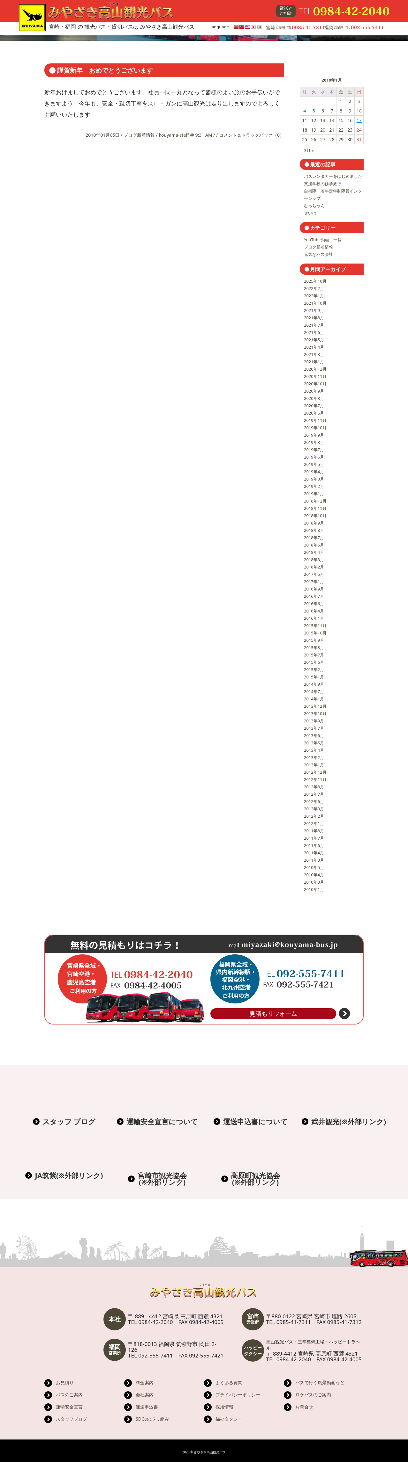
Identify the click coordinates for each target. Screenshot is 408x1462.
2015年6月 (314, 662)
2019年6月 (314, 457)
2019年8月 (314, 442)
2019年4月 (314, 471)
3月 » (309, 150)
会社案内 (145, 1395)
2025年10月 (315, 281)
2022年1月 (314, 296)
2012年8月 (314, 787)
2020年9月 (314, 391)
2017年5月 (314, 574)
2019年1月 (314, 493)
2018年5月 (314, 545)
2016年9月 (314, 589)
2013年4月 (314, 750)
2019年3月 (314, 479)
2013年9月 (314, 721)
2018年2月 (314, 567)
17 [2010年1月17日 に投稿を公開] (359, 120)
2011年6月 (314, 845)
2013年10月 (315, 713)
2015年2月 (314, 669)
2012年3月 (314, 809)
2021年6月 (314, 332)
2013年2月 (314, 757)
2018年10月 (315, 515)
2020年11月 (315, 376)
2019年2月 (314, 486)
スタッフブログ (71, 1419)
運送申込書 (147, 1407)
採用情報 (224, 1407)
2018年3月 (314, 559)
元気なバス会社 (318, 254)
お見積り (65, 1382)
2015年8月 (314, 647)
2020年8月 (314, 398)
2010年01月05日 (103, 135)
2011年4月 (314, 853)
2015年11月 (315, 625)
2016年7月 (314, 596)
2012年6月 (314, 801)
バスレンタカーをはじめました (333, 176)
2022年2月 (314, 288)
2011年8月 (314, 831)
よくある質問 (228, 1382)
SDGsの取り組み (152, 1419)
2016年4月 (314, 611)
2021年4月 (314, 347)
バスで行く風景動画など (319, 1382)
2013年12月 (315, 706)
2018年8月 (314, 530)
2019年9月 (314, 435)
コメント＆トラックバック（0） (251, 135)
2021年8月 (314, 318)
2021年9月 (314, 310)
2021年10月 (315, 303)
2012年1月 (314, 823)
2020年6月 (314, 413)
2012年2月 (314, 816)
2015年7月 (314, 655)
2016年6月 (314, 603)
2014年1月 (314, 699)
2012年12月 (315, 772)
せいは (310, 213)
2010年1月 (314, 889)
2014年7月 (314, 691)
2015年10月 (315, 633)
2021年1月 (314, 362)
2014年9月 (314, 684)
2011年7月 (314, 838)
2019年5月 (314, 464)
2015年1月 (314, 677)
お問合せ (304, 1407)
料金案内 (145, 1382)
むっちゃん (314, 205)
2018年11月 (315, 508)
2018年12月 (315, 501)
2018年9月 (314, 523)
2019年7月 (314, 449)
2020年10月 (315, 384)
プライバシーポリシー (237, 1395)
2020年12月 (315, 369)
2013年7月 (314, 728)
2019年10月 (315, 428)
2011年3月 (314, 860)
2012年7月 (314, 794)
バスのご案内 (69, 1395)
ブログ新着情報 (139, 135)
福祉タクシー (228, 1419)
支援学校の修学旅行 (322, 183)
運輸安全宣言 (69, 1407)
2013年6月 (314, 735)
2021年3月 (314, 354)
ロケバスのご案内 (313, 1395)
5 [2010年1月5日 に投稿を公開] (314, 111)
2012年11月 (315, 779)
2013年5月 (314, 743)
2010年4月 (314, 875)
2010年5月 (314, 867)
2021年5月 (314, 340)
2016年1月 (314, 618)
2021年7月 (314, 325)
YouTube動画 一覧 (323, 239)
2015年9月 (314, 640)
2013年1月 (314, 765)
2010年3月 (314, 882)
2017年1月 (314, 581)
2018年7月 (314, 537)
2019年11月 (315, 420)
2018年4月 (314, 552)
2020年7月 (314, 406)
